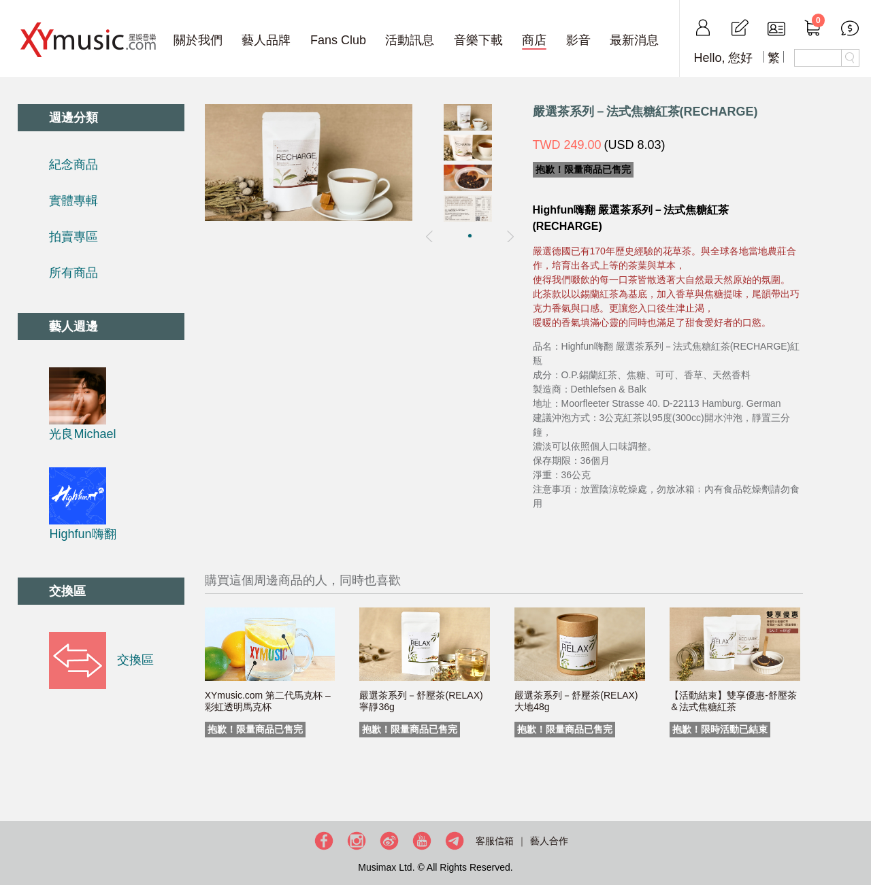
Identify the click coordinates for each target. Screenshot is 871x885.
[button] (470, 235)
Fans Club (338, 40)
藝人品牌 (266, 40)
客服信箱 (495, 840)
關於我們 (198, 40)
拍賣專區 (73, 237)
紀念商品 (73, 164)
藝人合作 (549, 840)
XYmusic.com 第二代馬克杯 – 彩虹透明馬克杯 (268, 701)
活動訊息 (409, 40)
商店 (534, 40)
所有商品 (73, 273)
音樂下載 (478, 40)
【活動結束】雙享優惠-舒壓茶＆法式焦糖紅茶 (733, 701)
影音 (578, 40)
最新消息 (634, 40)
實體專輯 (73, 201)
